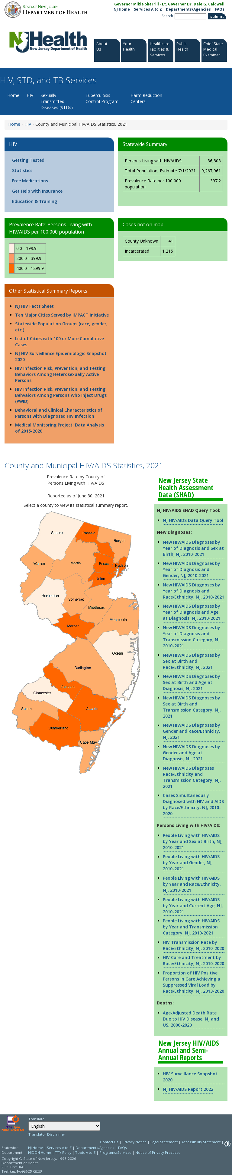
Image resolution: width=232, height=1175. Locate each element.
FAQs (122, 1147)
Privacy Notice (134, 1142)
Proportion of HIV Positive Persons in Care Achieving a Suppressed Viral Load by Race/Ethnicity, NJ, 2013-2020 (193, 982)
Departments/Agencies (188, 9)
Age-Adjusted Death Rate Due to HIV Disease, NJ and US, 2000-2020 (191, 1019)
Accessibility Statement (201, 1142)
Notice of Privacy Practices (157, 1152)
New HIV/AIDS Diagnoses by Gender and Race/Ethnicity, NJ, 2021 (191, 731)
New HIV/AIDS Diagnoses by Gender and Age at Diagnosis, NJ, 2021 (191, 753)
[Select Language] (64, 1126)
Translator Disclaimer (46, 1134)
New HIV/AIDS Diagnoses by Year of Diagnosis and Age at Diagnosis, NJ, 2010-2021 (191, 612)
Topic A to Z (85, 1152)
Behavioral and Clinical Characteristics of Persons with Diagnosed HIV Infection (58, 413)
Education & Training (34, 201)
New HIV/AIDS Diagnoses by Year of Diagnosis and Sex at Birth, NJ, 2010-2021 (193, 548)
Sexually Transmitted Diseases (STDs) (56, 101)
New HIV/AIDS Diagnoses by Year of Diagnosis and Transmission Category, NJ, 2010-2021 (192, 637)
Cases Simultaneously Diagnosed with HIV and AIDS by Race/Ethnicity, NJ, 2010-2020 (193, 804)
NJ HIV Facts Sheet (34, 306)
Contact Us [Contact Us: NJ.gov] (109, 1142)
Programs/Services (115, 1152)
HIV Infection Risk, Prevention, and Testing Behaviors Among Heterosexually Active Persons (60, 374)
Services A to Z (148, 9)
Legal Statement (164, 1142)
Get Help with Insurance (37, 191)
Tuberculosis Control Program (101, 98)
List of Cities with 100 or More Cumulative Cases (59, 341)
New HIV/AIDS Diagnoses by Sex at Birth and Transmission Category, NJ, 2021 (192, 707)
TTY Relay (63, 1152)
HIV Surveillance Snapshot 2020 (190, 1077)
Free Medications (30, 181)
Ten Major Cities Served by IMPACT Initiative (62, 315)
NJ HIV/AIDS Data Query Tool (193, 520)
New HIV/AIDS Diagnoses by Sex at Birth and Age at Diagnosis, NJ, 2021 (191, 682)
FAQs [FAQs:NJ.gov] (219, 9)
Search (167, 15)
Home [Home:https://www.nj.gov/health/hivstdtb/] (14, 124)
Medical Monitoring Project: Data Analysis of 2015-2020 (59, 428)
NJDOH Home (39, 1152)
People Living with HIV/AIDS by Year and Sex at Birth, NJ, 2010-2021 (193, 841)
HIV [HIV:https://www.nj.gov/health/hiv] (27, 124)
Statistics (22, 170)
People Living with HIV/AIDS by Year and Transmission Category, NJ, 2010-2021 (191, 927)
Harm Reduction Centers (146, 98)
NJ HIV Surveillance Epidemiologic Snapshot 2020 (61, 356)
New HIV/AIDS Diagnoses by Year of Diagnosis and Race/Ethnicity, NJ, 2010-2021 (193, 591)
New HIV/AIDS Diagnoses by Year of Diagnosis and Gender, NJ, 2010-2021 (191, 569)
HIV (30, 95)
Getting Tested (28, 160)
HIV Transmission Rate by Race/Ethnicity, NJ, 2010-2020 (193, 945)
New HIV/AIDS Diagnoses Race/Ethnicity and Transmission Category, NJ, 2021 (192, 777)
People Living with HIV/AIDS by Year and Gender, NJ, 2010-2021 (191, 862)
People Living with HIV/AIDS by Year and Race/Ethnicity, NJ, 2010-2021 (192, 884)
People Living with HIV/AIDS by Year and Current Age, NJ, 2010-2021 (193, 905)
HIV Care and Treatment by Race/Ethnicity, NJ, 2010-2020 (193, 960)
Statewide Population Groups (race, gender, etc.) (61, 327)
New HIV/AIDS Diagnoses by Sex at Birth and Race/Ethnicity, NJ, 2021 (191, 661)
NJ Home (122, 9)
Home (13, 95)
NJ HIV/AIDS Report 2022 (188, 1089)
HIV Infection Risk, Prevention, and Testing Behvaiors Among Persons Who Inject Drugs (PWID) (61, 395)
